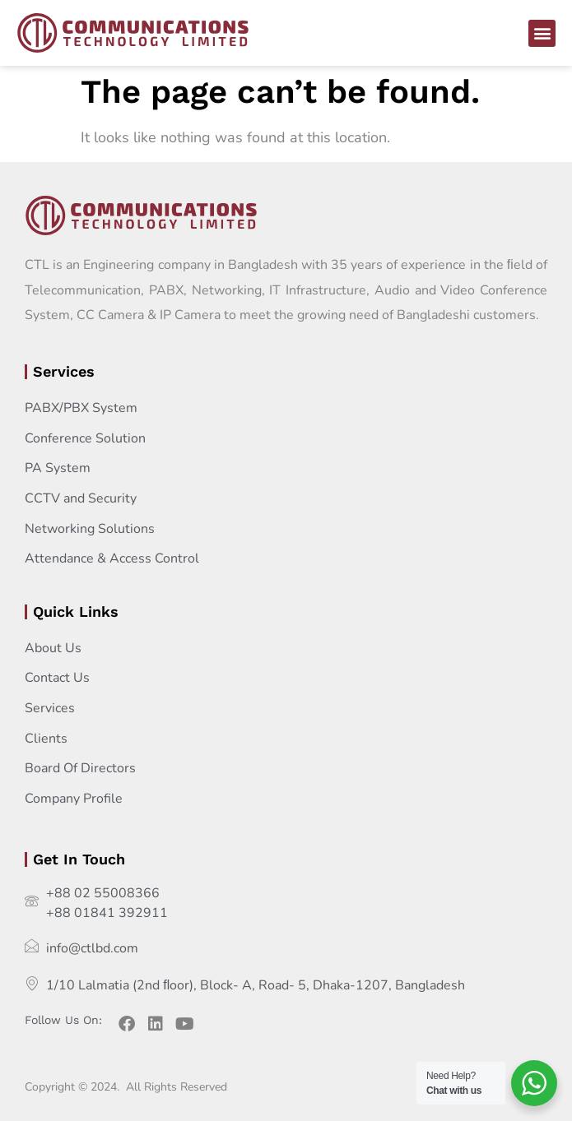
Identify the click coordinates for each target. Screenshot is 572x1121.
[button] (542, 33)
